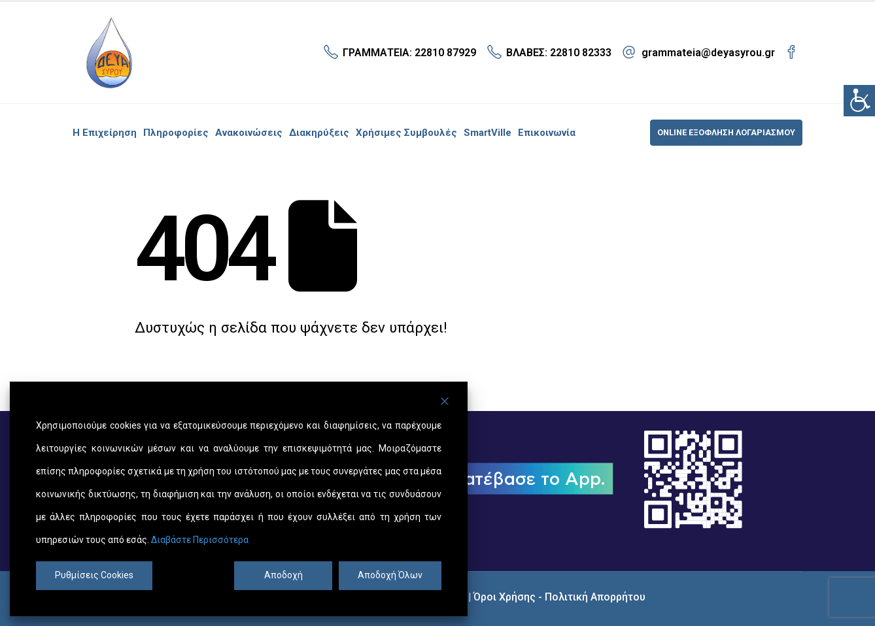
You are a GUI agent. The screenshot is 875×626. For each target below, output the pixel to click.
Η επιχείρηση (105, 133)
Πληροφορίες (176, 133)
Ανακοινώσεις (249, 133)
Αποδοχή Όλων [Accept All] (390, 575)
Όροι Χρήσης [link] (504, 597)
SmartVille (487, 133)
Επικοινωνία (546, 133)
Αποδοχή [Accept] (283, 575)
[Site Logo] (109, 52)
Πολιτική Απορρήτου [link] (595, 597)
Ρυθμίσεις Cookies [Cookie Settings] (94, 575)
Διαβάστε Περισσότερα (200, 540)
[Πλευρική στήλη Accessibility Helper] (859, 100)
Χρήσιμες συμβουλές (406, 133)
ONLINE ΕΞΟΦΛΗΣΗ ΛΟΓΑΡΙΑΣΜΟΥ (726, 132)
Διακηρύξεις (319, 133)
